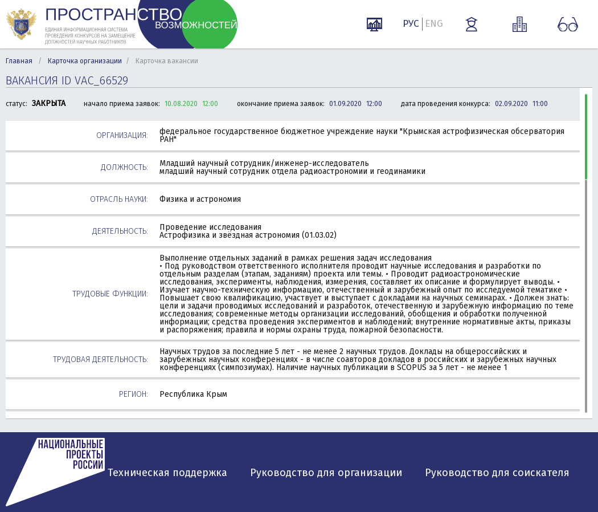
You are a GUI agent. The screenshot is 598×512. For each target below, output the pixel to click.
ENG (434, 24)
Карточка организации (85, 61)
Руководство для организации (326, 472)
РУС (411, 24)
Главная (19, 61)
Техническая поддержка (167, 472)
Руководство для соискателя (497, 472)
